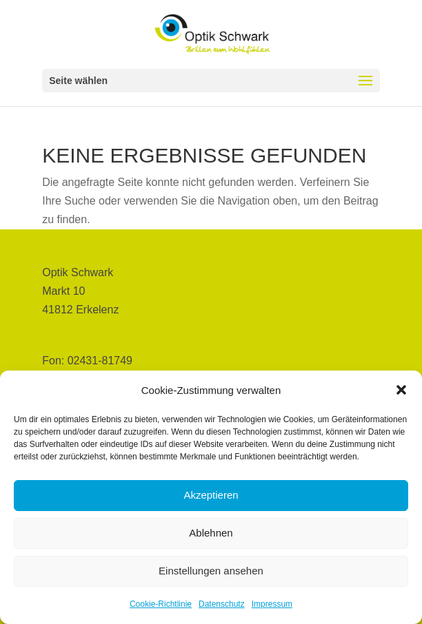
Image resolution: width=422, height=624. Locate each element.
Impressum (272, 604)
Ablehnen (210, 533)
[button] (401, 390)
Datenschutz (222, 604)
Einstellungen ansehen (211, 570)
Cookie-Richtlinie (161, 604)
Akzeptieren (210, 495)
